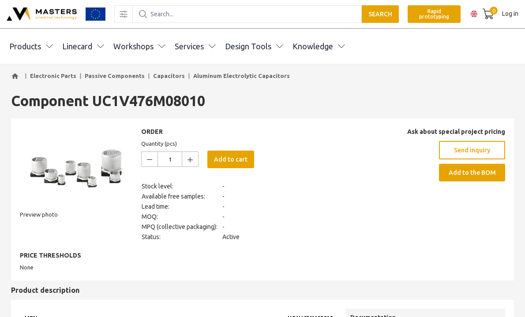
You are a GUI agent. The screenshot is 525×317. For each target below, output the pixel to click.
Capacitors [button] (169, 76)
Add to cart (231, 159)
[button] (16, 76)
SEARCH (378, 14)
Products (30, 46)
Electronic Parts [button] (53, 76)
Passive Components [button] (115, 76)
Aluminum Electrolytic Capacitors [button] (241, 76)
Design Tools (254, 46)
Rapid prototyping (432, 13)
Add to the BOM (472, 172)
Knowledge (318, 46)
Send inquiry (472, 150)
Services (195, 46)
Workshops (139, 46)
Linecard (83, 46)
